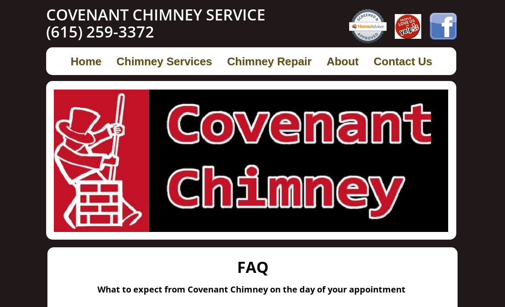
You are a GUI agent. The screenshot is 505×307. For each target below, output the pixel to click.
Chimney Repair (269, 61)
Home (85, 61)
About (342, 61)
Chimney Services (164, 61)
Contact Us (403, 61)
